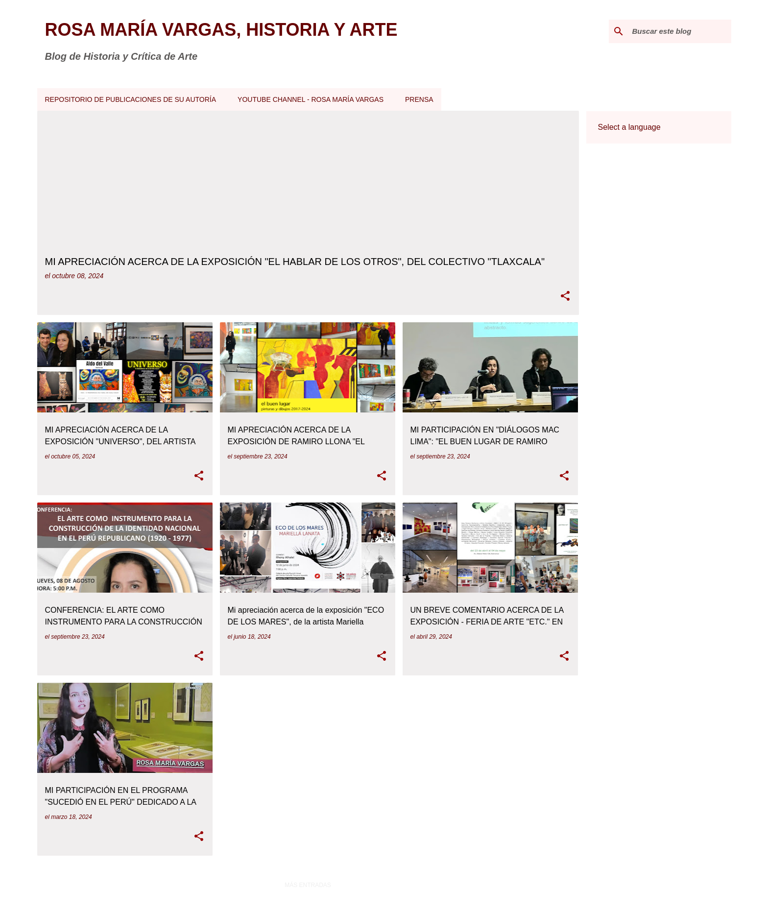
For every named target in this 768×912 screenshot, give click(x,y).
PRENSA (419, 99)
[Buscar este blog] (679, 31)
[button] (565, 296)
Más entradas (308, 885)
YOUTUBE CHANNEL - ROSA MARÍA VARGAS (311, 99)
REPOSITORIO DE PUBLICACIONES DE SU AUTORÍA (130, 99)
